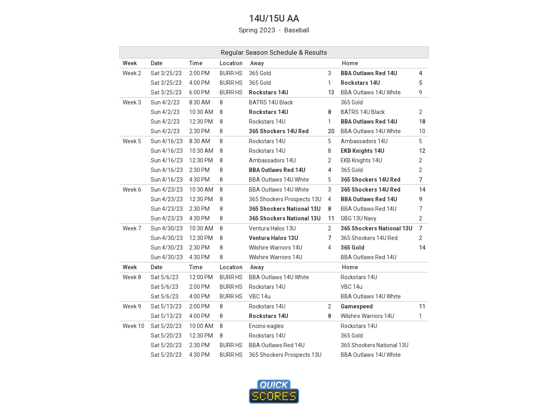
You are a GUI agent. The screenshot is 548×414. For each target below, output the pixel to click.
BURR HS (231, 73)
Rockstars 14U (360, 83)
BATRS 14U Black (271, 102)
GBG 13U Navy (358, 218)
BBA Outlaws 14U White (371, 92)
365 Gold (260, 73)
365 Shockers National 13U (285, 209)
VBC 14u (351, 287)
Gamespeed (357, 306)
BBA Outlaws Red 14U (369, 73)
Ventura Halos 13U (272, 228)
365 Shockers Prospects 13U (285, 199)
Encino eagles (266, 326)
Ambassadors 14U (364, 141)
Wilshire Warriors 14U (275, 247)
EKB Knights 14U (362, 151)
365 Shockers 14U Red (279, 131)
